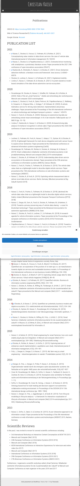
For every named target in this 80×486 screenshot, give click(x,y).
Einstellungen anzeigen (40, 252)
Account (22, 37)
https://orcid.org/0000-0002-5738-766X (29, 29)
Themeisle (55, 482)
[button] (76, 230)
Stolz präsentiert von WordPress (30, 482)
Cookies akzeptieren (40, 240)
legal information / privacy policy (20, 256)
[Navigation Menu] (77, 10)
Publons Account (36, 33)
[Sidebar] (3, 10)
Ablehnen (40, 246)
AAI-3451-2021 (49, 33)
